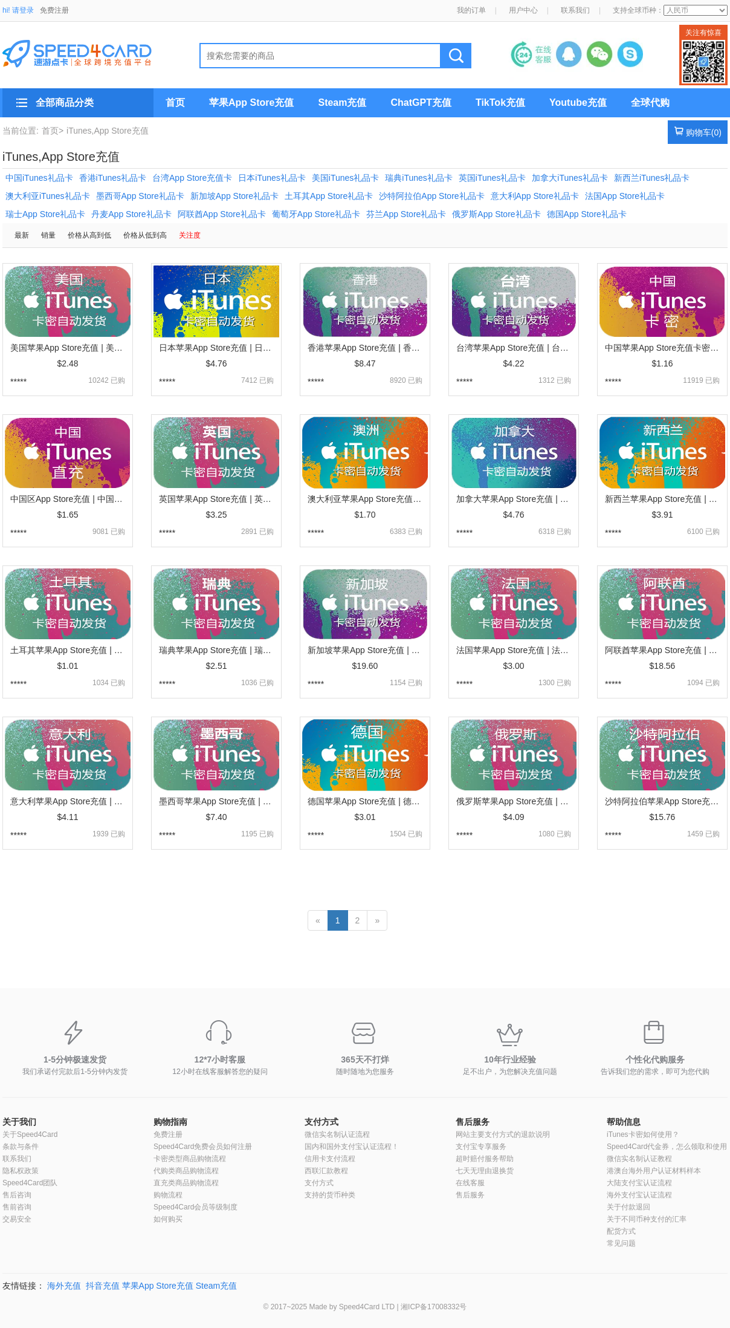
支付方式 (321, 1122)
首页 (175, 102)
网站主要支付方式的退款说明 (503, 1134)
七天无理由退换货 (485, 1171)
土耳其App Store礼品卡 (329, 196)
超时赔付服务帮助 (485, 1158)
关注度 (190, 235)
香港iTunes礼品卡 (113, 178)
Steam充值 (342, 102)
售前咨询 (16, 1207)
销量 (48, 235)
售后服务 (472, 1122)
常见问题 (621, 1243)
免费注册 (54, 10)
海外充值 (64, 1286)
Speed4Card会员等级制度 (195, 1207)
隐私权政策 (20, 1171)
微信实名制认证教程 (639, 1158)
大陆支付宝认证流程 (639, 1183)
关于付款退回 (628, 1207)
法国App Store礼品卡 (625, 196)
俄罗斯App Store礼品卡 (496, 214)
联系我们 (575, 10)
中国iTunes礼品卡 (39, 178)
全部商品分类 (65, 102)
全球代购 (650, 102)
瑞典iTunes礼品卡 (419, 178)
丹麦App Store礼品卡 (131, 214)
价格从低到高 (145, 235)
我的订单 (471, 10)
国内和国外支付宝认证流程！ (352, 1146)
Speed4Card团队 (29, 1183)
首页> (52, 130)
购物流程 (167, 1195)
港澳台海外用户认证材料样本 (654, 1171)
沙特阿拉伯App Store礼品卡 (431, 196)
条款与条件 (20, 1146)
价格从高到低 (89, 235)
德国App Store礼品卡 (587, 214)
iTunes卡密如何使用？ (643, 1134)
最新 (22, 235)
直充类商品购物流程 (186, 1183)
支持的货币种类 (330, 1195)
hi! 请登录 (18, 10)
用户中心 (523, 10)
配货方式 (621, 1231)
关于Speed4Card (29, 1134)
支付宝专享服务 (481, 1146)
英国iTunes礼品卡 (492, 178)
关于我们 (19, 1122)
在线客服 (470, 1183)
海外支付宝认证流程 (639, 1195)
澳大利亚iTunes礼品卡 (47, 196)
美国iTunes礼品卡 (346, 178)
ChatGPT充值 (420, 102)
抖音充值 (103, 1286)
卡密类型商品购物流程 (189, 1158)
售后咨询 (16, 1195)
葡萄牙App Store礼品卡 (316, 214)
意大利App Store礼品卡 (535, 196)
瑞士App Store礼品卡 (45, 214)
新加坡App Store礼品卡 (234, 196)
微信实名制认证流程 (337, 1134)
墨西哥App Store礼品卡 (140, 196)
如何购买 (167, 1219)
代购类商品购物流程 (186, 1171)
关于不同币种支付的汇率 (646, 1219)
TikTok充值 (500, 102)
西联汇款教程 (326, 1171)
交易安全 (16, 1219)
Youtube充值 (578, 102)
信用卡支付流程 (330, 1158)
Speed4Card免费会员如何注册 (202, 1146)
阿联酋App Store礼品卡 (222, 214)
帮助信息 (624, 1122)
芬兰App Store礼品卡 (406, 214)
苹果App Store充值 (251, 102)
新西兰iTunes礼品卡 (652, 178)
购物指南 (170, 1122)
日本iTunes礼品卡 (272, 178)
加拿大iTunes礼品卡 (570, 178)
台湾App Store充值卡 (192, 178)
